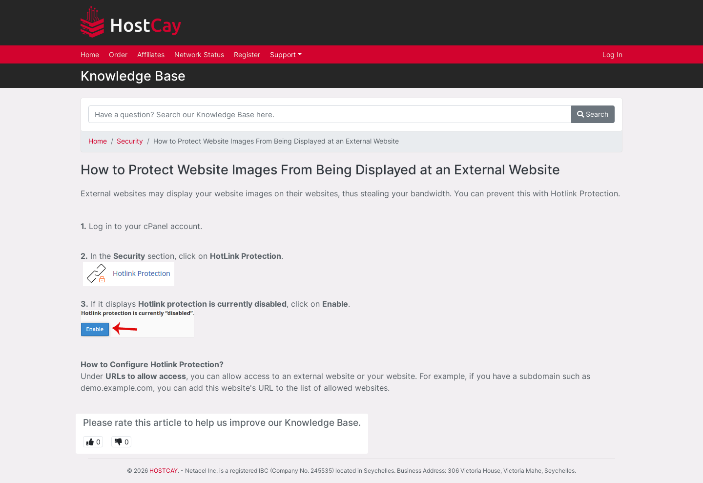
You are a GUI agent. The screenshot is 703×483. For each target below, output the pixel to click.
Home (90, 54)
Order (118, 54)
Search (592, 114)
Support (284, 54)
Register (247, 54)
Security (130, 141)
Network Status (199, 54)
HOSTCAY (163, 470)
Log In (612, 54)
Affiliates (151, 54)
